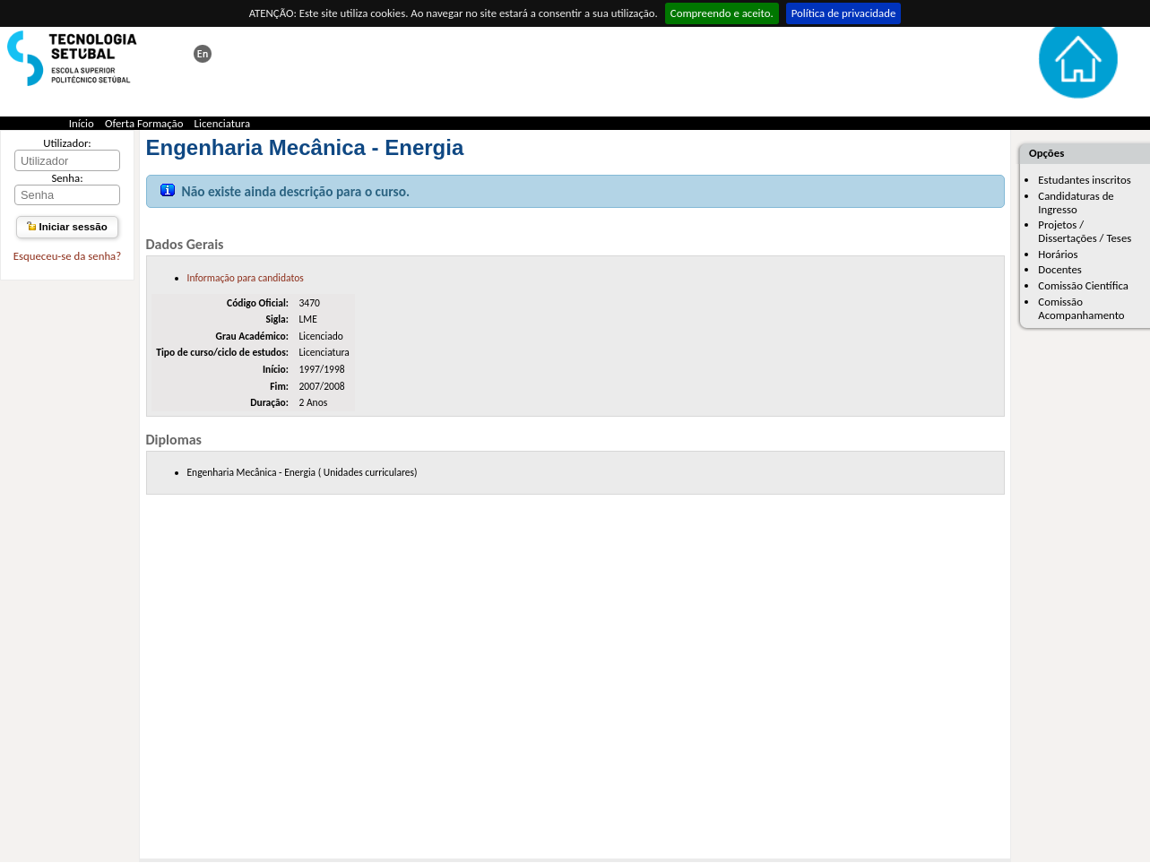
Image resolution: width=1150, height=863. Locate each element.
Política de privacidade (843, 13)
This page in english (203, 54)
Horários (1057, 254)
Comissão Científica (1083, 285)
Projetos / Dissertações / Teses (1084, 231)
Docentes (1060, 269)
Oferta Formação (144, 123)
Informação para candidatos (245, 278)
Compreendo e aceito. (722, 13)
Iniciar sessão (67, 226)
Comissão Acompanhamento (1081, 308)
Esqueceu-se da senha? (67, 256)
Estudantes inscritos (1084, 179)
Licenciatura (223, 123)
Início (81, 123)
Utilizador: (67, 143)
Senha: (66, 178)
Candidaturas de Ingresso (1075, 202)
